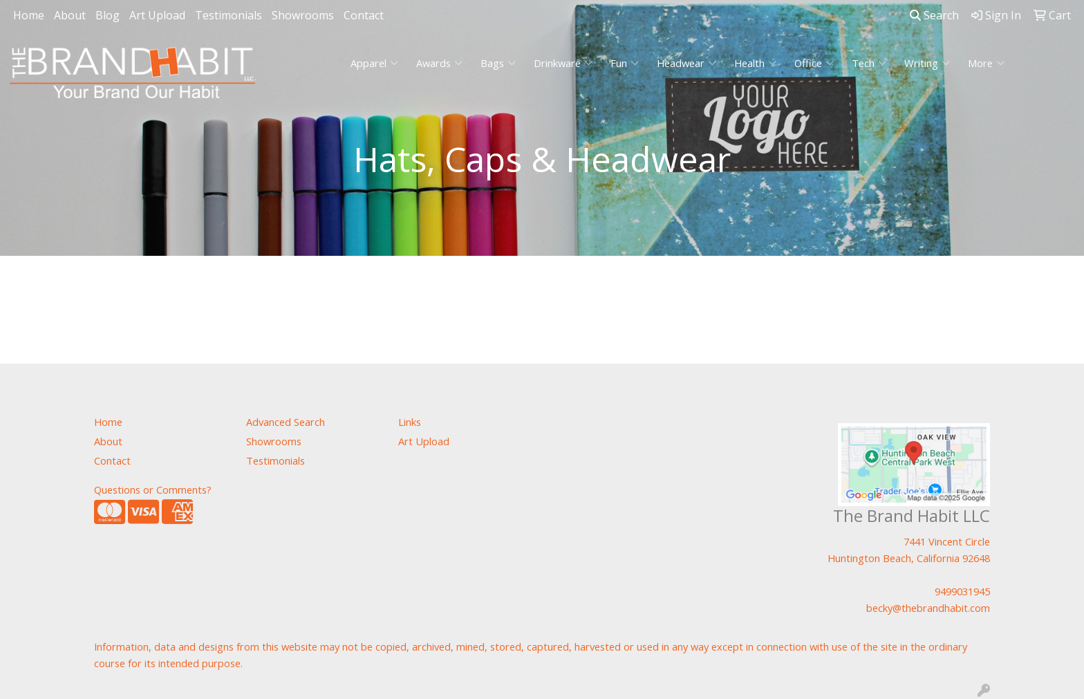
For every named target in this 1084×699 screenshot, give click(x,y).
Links (409, 422)
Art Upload (157, 15)
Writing (927, 63)
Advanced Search (285, 422)
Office (814, 63)
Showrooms (303, 15)
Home (28, 15)
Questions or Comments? (153, 489)
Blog (107, 15)
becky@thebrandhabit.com (928, 608)
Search (934, 15)
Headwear (686, 63)
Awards (439, 63)
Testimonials (228, 15)
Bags (498, 63)
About (70, 15)
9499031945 (962, 591)
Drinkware (563, 63)
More (986, 63)
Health (755, 63)
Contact (364, 15)
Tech (869, 63)
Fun (624, 63)
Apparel (374, 63)
